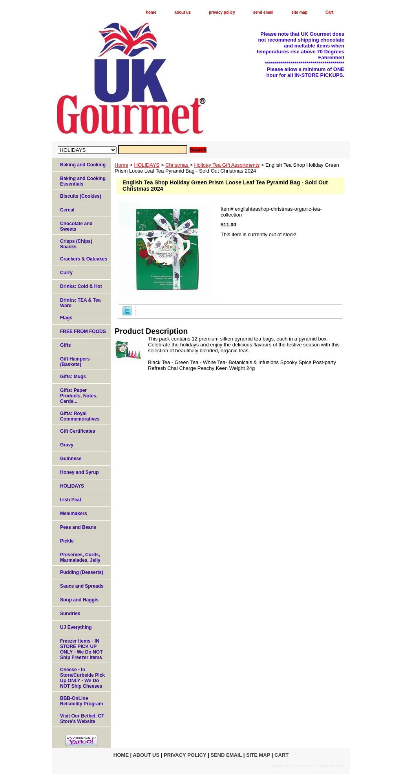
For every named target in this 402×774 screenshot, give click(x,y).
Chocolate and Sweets (76, 226)
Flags (66, 318)
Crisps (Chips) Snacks (76, 244)
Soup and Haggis (79, 600)
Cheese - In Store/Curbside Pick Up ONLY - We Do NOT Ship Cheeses (82, 678)
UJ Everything (76, 627)
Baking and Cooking (83, 165)
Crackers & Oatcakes (83, 259)
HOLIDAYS (147, 165)
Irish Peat (70, 500)
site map (299, 12)
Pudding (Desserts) (81, 572)
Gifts (65, 345)
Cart (329, 12)
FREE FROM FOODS (83, 331)
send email (263, 12)
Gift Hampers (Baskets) (75, 361)
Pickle (67, 541)
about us (182, 12)
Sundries (70, 613)
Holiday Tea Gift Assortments (226, 165)
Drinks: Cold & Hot (81, 286)
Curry (66, 272)
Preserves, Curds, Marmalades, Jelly (80, 557)
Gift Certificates (77, 431)
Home (121, 165)
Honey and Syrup (79, 472)
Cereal (67, 210)
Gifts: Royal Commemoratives (80, 416)
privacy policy (222, 12)
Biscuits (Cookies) (80, 196)
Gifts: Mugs (73, 376)
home (151, 12)
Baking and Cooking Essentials (83, 181)
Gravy (66, 445)
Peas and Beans (78, 527)
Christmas (177, 165)
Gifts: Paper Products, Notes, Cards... (78, 396)
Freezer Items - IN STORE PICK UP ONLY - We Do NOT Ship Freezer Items (81, 649)
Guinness (71, 458)
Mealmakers (73, 513)
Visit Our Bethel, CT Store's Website (82, 718)
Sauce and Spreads (82, 586)
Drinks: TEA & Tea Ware (80, 302)
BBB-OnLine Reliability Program (81, 701)
